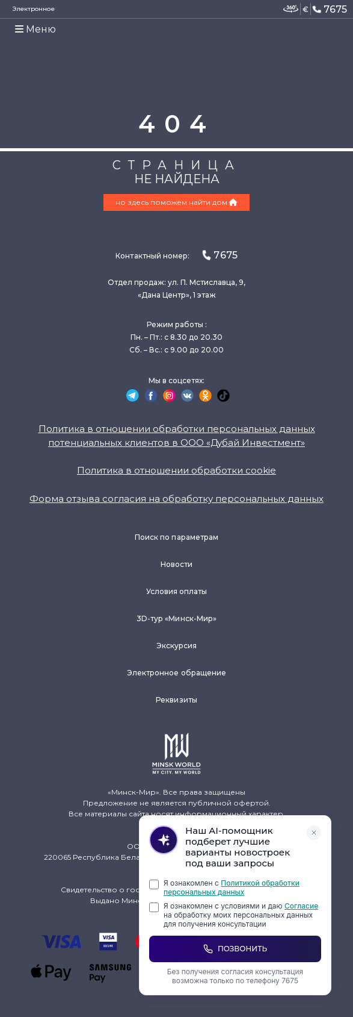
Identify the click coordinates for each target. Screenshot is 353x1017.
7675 (329, 9)
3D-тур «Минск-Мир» (176, 618)
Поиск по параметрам (176, 537)
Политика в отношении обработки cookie (176, 470)
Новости (176, 564)
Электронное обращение (176, 672)
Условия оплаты (176, 591)
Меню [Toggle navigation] (35, 29)
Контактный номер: (176, 255)
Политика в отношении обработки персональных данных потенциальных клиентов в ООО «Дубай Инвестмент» (176, 435)
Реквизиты (176, 699)
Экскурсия (176, 645)
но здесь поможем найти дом (176, 202)
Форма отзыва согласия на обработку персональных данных (176, 498)
